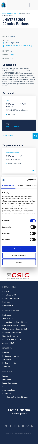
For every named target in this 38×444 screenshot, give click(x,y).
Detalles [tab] (20, 185)
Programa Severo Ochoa (11, 339)
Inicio (4, 13)
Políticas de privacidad (10, 356)
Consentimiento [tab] (8, 185)
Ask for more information (35, 136)
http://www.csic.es (18, 276)
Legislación (6, 315)
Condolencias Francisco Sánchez (15, 397)
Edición (8, 100)
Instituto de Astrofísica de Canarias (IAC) (18, 46)
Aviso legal (6, 360)
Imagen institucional (10, 383)
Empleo (5, 376)
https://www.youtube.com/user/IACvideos (23, 426)
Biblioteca (6, 302)
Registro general (8, 305)
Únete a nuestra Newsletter (19, 412)
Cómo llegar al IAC (9, 295)
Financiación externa (10, 336)
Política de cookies (9, 363)
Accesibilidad (7, 367)
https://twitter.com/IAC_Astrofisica (6, 426)
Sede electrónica (8, 390)
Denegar (19, 262)
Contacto (5, 291)
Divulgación (10, 13)
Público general (8, 135)
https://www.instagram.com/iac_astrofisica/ (15, 426)
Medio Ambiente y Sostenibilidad (14, 329)
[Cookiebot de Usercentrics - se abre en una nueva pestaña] (27, 180)
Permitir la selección (19, 255)
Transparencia (7, 318)
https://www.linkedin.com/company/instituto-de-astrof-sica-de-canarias (19, 426)
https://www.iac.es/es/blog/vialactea (32, 426)
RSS (3, 387)
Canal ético (6, 394)
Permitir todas (19, 249)
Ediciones (17, 13)
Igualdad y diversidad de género (14, 325)
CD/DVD (12, 55)
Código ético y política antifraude (14, 322)
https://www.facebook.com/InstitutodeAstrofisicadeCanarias (10, 426)
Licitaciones (7, 380)
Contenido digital (13, 126)
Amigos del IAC (8, 343)
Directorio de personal (10, 298)
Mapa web (6, 352)
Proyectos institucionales (11, 332)
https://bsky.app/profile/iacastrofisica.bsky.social (27, 426)
